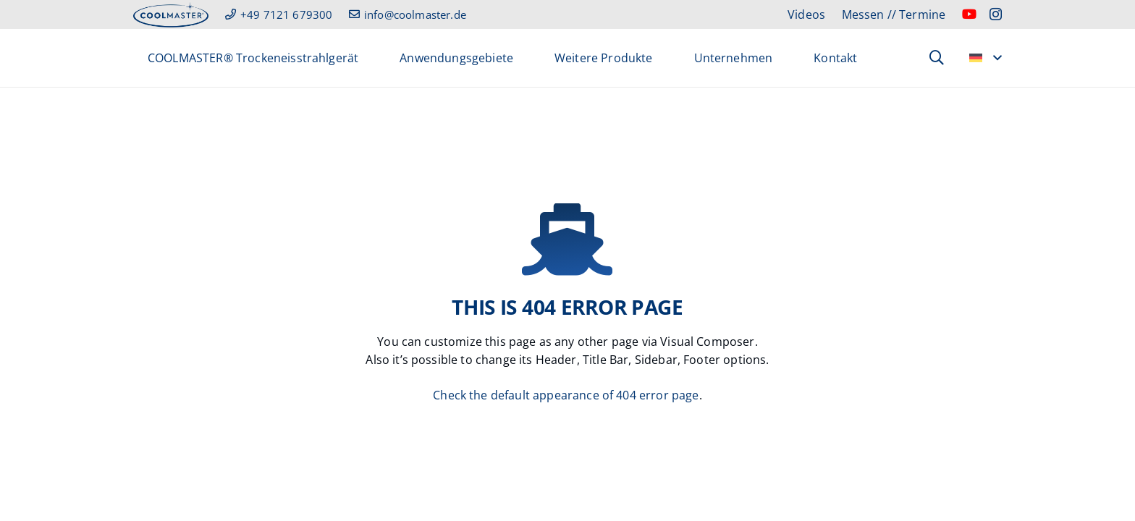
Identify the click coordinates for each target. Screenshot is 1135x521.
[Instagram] (996, 14)
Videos (806, 14)
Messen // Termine (894, 14)
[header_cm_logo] (170, 14)
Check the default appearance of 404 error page (566, 395)
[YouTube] (969, 13)
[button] (937, 58)
